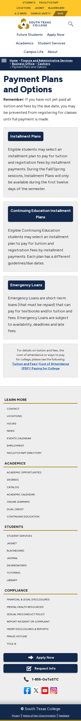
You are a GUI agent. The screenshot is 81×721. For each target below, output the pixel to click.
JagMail (12, 558)
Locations (24, 8)
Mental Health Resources (25, 607)
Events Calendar (19, 438)
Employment (15, 445)
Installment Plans (25, 136)
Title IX (11, 643)
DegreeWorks (17, 565)
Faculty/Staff (48, 2)
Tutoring (13, 572)
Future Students (30, 35)
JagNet (39, 8)
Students (29, 2)
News (11, 430)
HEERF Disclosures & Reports (28, 629)
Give (60, 13)
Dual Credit (15, 509)
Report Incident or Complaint (28, 621)
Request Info (40, 668)
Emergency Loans (26, 284)
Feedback (64, 715)
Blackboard (56, 8)
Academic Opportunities (24, 472)
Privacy (16, 715)
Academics (25, 43)
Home (14, 60)
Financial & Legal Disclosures (28, 599)
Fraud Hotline (17, 636)
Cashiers (44, 63)
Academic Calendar (21, 494)
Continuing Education (23, 516)
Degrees (13, 479)
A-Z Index (21, 13)
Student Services (51, 43)
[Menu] (4, 60)
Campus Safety (40, 13)
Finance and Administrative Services (47, 60)
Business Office (23, 63)
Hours (11, 423)
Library (12, 580)
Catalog (13, 487)
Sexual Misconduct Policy (26, 614)
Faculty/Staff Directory (24, 452)
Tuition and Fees (24, 364)
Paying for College (46, 368)
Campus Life (33, 52)
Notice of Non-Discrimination (39, 715)
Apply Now (55, 35)
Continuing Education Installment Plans (41, 213)
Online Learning (18, 501)
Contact (13, 408)
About (53, 52)
